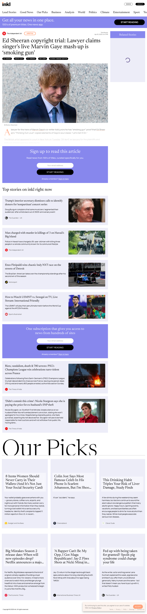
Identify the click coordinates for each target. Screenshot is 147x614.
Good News (26, 12)
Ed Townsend (31, 58)
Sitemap (131, 609)
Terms (111, 609)
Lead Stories (9, 12)
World (81, 12)
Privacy (118, 609)
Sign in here (63, 179)
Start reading (129, 22)
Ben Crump (43, 58)
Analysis (69, 12)
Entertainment (121, 12)
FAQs (124, 609)
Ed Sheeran (7, 58)
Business (56, 12)
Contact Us (140, 609)
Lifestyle (30, 33)
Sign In (128, 4)
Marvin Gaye (19, 58)
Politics (93, 12)
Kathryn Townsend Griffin (58, 58)
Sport (136, 12)
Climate (104, 12)
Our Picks (42, 12)
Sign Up (140, 4)
